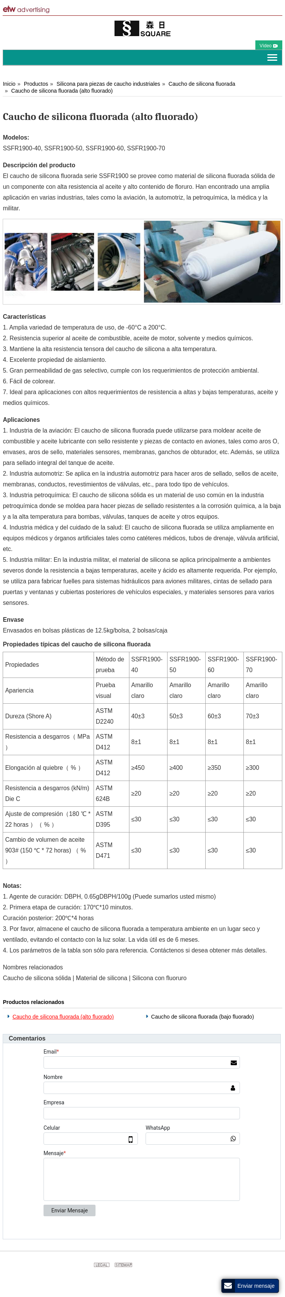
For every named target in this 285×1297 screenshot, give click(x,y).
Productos (36, 84)
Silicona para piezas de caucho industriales (108, 84)
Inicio (9, 84)
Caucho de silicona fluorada (202, 84)
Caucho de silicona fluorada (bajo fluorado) (202, 1017)
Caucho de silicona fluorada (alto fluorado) (62, 91)
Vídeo (269, 45)
